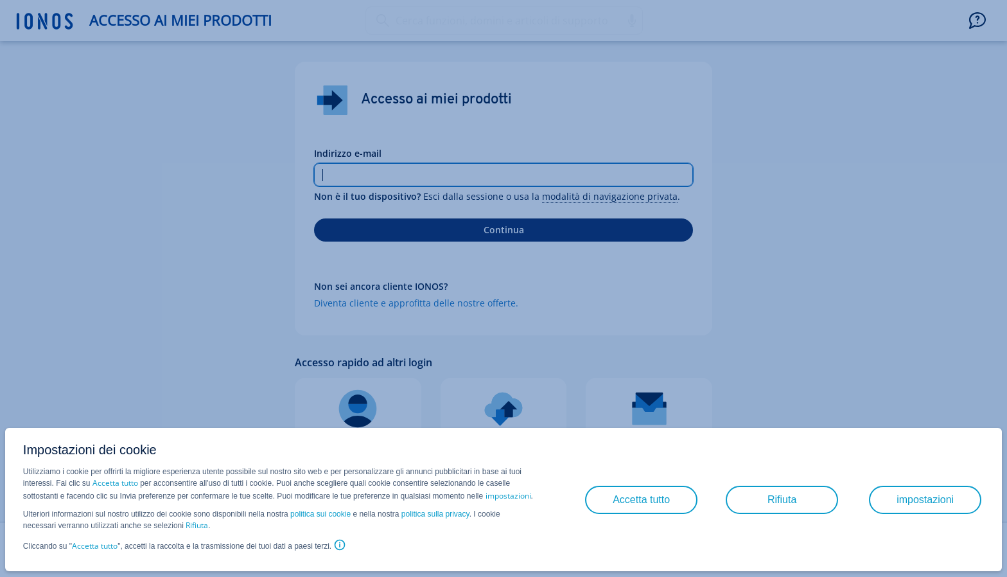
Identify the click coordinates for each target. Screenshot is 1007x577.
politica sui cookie (320, 514)
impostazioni (508, 495)
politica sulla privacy (435, 514)
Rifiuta (197, 525)
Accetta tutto (115, 482)
